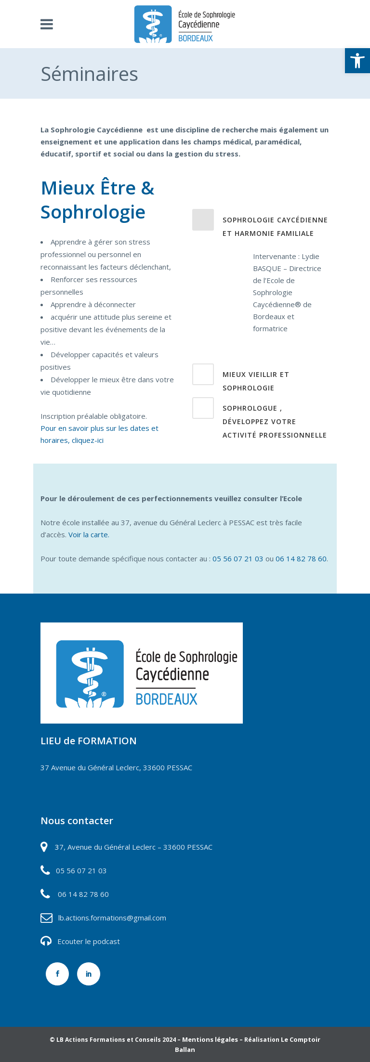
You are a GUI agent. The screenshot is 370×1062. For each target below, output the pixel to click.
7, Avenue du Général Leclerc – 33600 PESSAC (135, 847)
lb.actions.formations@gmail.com (112, 917)
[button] (357, 60)
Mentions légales (210, 1039)
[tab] (261, 187)
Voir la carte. (88, 534)
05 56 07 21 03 (238, 558)
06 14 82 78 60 (301, 558)
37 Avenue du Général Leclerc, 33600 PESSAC (116, 767)
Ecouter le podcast (88, 941)
